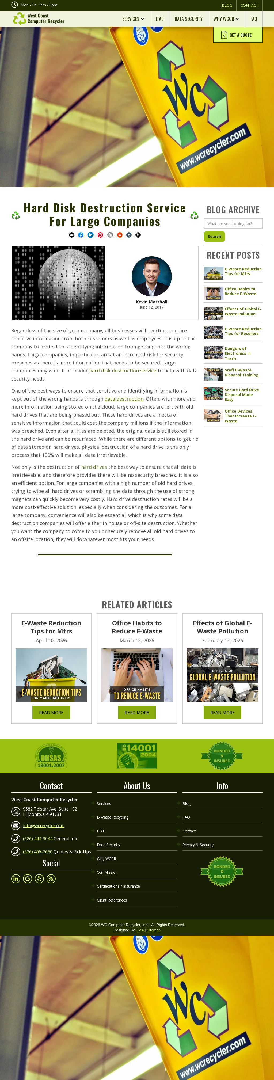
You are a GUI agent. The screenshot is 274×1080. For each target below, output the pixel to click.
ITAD (160, 18)
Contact (249, 5)
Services (130, 18)
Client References (112, 884)
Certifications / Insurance (118, 872)
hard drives (94, 467)
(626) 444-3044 (37, 836)
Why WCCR (224, 18)
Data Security (189, 18)
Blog (227, 5)
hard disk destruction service (122, 370)
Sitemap (153, 914)
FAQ (253, 18)
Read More (51, 713)
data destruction (124, 399)
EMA (140, 914)
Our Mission (107, 860)
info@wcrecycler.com (43, 823)
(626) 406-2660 (37, 850)
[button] (238, 35)
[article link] (233, 273)
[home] (38, 19)
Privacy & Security (198, 836)
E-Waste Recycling (112, 812)
